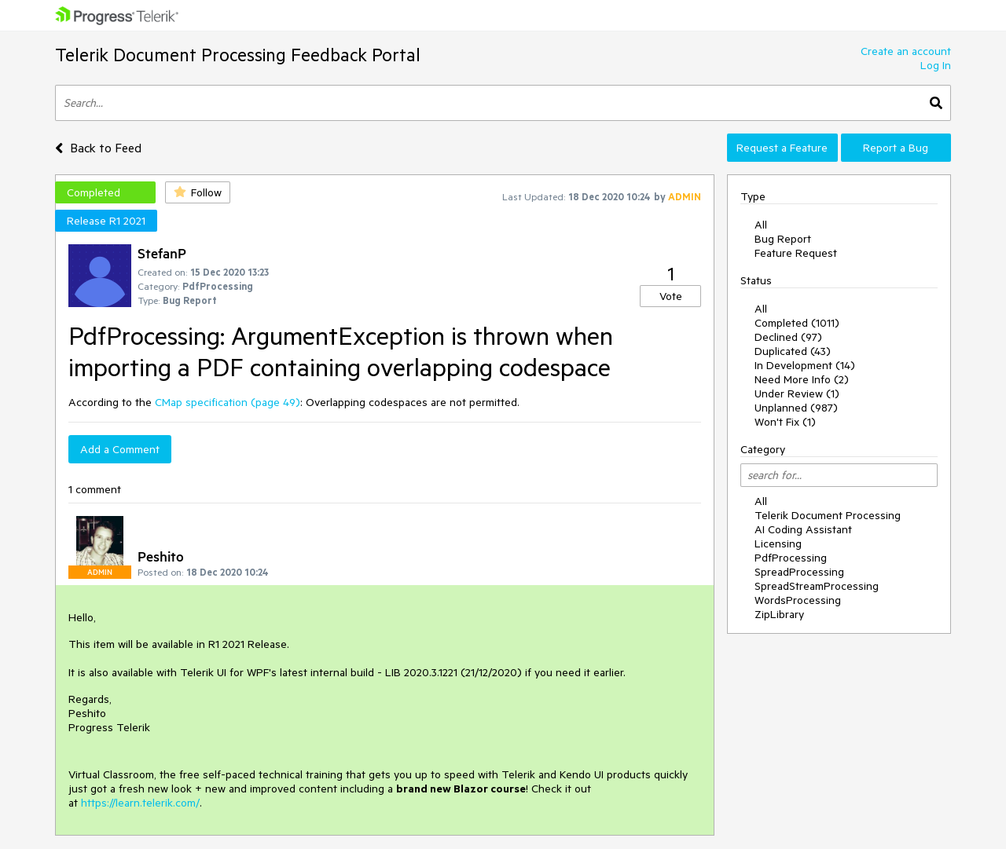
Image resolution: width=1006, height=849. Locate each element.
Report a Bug (895, 148)
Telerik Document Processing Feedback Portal (237, 54)
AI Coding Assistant (803, 529)
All (760, 225)
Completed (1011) (796, 323)
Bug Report (782, 239)
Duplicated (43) (792, 351)
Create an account (906, 51)
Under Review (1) (796, 393)
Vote (670, 296)
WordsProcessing (797, 600)
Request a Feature (782, 148)
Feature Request (795, 253)
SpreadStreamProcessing (816, 586)
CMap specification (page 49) (227, 402)
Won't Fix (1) (785, 422)
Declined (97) (788, 337)
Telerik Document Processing (827, 515)
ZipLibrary (779, 614)
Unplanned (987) (796, 408)
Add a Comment (120, 449)
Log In (935, 65)
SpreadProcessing (799, 572)
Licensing (778, 543)
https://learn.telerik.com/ (140, 803)
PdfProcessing (790, 558)
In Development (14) (804, 365)
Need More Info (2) (801, 379)
